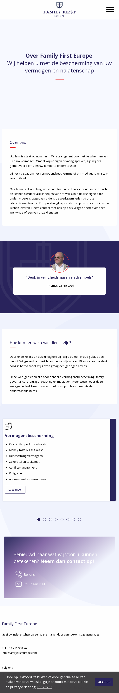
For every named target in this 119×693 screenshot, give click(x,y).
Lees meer (15, 489)
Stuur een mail (34, 584)
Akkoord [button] (104, 682)
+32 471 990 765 (17, 648)
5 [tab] (62, 519)
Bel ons (29, 574)
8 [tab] (79, 519)
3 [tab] (50, 519)
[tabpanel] (59, 460)
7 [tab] (73, 519)
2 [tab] (44, 519)
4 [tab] (56, 519)
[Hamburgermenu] (110, 9)
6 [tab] (67, 519)
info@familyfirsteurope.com (19, 653)
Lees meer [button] (44, 687)
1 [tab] (38, 519)
